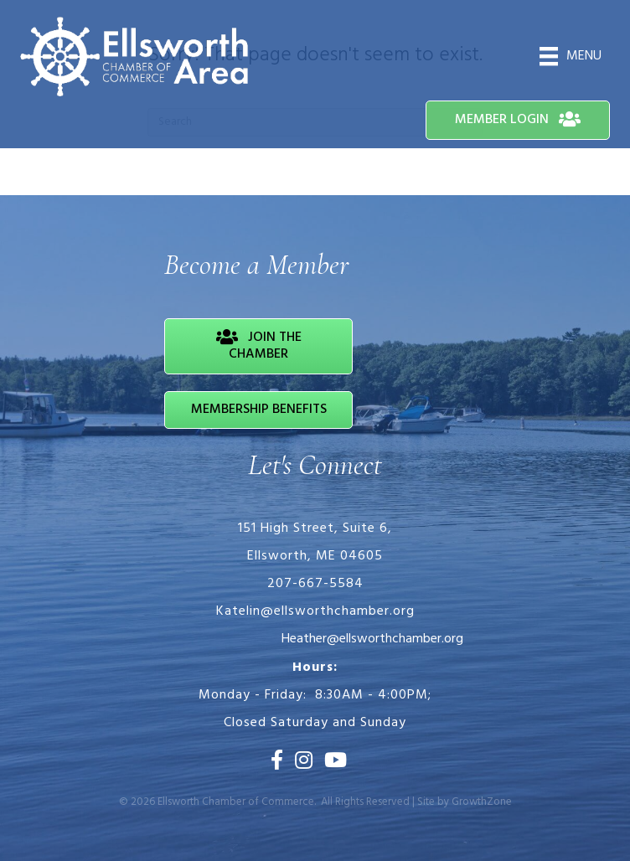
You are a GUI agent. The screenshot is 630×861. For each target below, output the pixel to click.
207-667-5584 (315, 584)
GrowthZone (482, 802)
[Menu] (570, 56)
